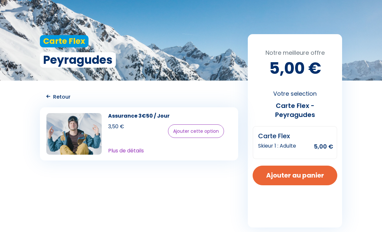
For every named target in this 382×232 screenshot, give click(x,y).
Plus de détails (126, 150)
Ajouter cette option (196, 131)
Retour (58, 97)
